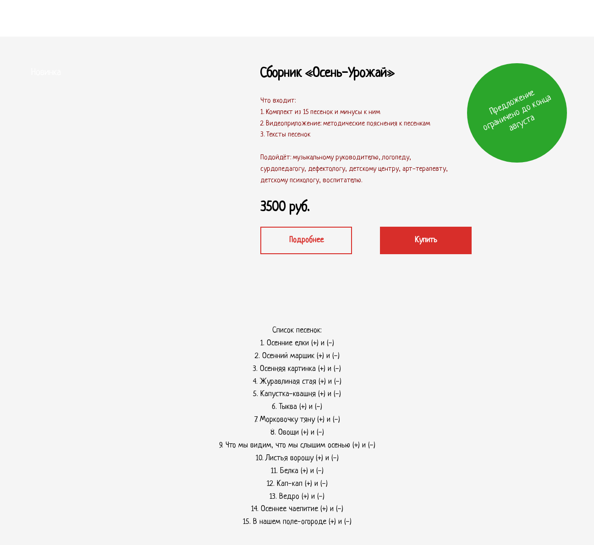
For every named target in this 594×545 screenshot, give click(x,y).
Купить (426, 240)
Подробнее (306, 240)
